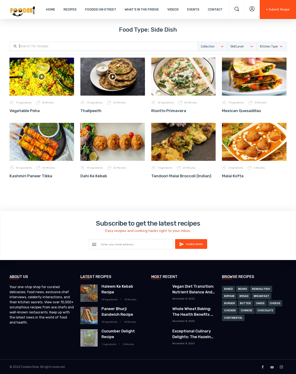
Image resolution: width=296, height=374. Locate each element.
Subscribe (191, 244)
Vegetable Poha (24, 110)
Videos (173, 9)
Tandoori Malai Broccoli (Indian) (181, 175)
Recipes (70, 9)
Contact (215, 9)
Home (50, 9)
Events (193, 9)
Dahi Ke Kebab (93, 175)
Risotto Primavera (168, 110)
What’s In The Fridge (142, 9)
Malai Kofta (232, 175)
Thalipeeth (90, 110)
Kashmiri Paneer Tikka (30, 175)
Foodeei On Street (100, 9)
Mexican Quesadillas (241, 110)
